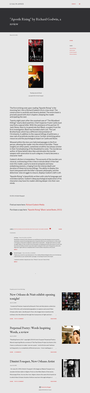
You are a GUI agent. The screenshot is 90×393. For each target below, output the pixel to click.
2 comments (17, 352)
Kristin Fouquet (73, 52)
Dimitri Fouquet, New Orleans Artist (32, 361)
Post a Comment (19, 318)
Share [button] (71, 40)
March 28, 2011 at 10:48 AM (29, 253)
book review (72, 50)
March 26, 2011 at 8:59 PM (25, 237)
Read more (54, 318)
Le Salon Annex (17, 4)
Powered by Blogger (45, 387)
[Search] (74, 4)
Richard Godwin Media (35, 205)
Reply (15, 249)
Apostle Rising (73, 48)
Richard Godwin (73, 54)
